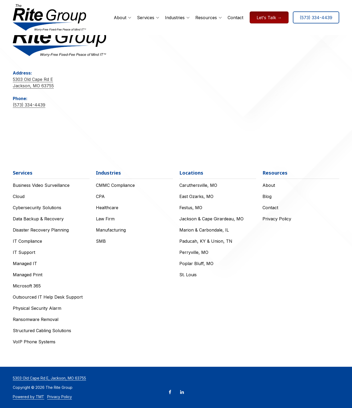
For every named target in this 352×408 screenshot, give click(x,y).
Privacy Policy (59, 396)
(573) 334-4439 (316, 17)
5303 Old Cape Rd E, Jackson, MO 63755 (49, 378)
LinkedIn (182, 392)
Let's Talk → (269, 17)
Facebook (170, 392)
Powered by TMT (28, 396)
